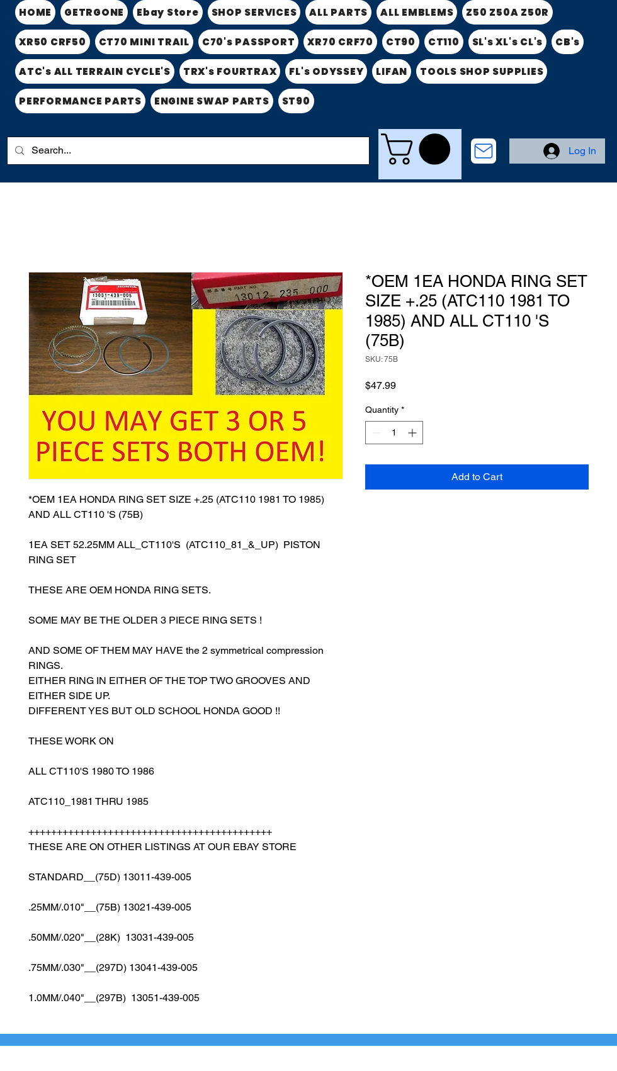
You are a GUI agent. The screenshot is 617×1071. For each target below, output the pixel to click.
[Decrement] (375, 433)
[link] (419, 149)
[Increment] (413, 433)
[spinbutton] (394, 433)
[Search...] (186, 150)
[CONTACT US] (483, 151)
